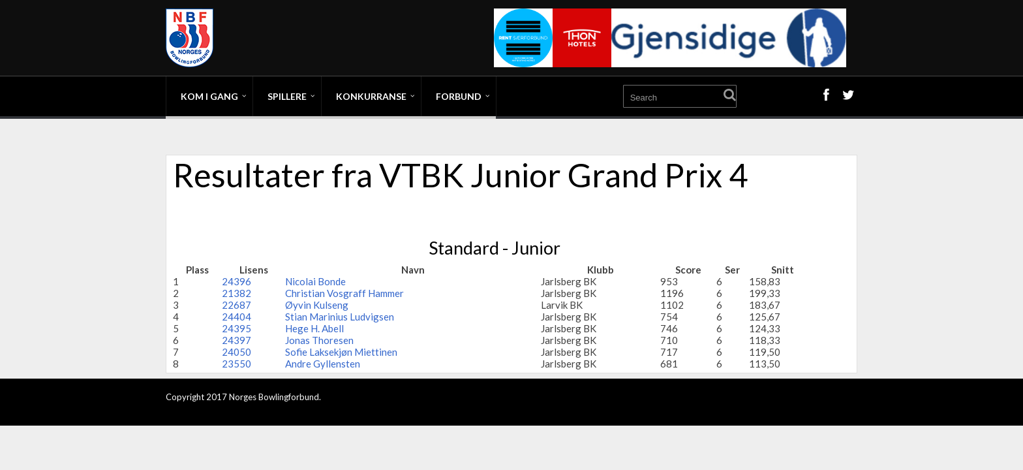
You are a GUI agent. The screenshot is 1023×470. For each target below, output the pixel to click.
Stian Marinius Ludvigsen (339, 316)
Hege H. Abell (314, 328)
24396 (236, 281)
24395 (236, 328)
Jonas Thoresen (319, 340)
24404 (236, 316)
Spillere (287, 96)
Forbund (458, 96)
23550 (236, 363)
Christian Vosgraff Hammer (344, 293)
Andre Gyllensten (322, 363)
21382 (236, 293)
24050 (236, 352)
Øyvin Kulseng (316, 305)
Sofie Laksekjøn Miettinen (341, 352)
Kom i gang (209, 96)
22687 (236, 305)
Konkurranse (371, 96)
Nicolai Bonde (315, 281)
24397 (236, 340)
